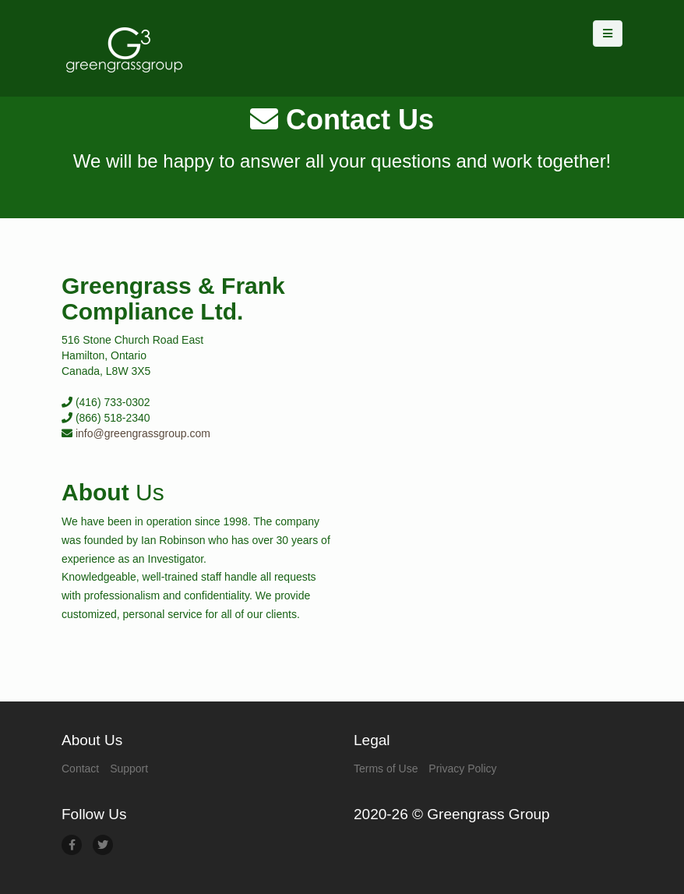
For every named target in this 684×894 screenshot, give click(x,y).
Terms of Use (386, 768)
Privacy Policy (462, 768)
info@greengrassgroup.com (143, 433)
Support (129, 768)
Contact (80, 768)
